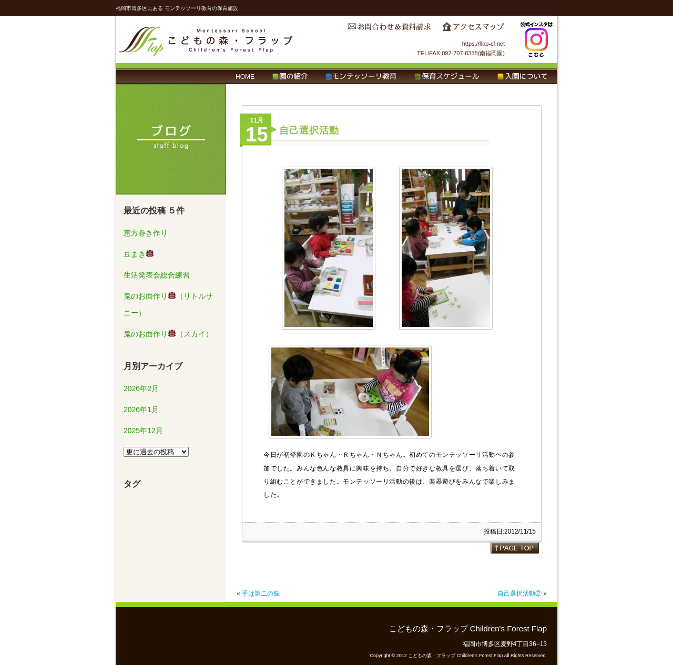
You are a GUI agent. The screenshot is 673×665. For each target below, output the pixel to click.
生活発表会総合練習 (157, 275)
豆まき (139, 254)
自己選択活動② (519, 593)
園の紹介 (290, 76)
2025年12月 (143, 430)
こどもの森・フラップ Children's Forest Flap (206, 39)
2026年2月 (141, 388)
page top (515, 548)
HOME (245, 76)
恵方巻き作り (146, 233)
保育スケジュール (447, 76)
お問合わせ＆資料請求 (389, 29)
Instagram (536, 39)
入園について (522, 76)
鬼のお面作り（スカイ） (168, 334)
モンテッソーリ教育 (361, 76)
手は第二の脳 (261, 593)
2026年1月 (141, 409)
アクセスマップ (473, 29)
